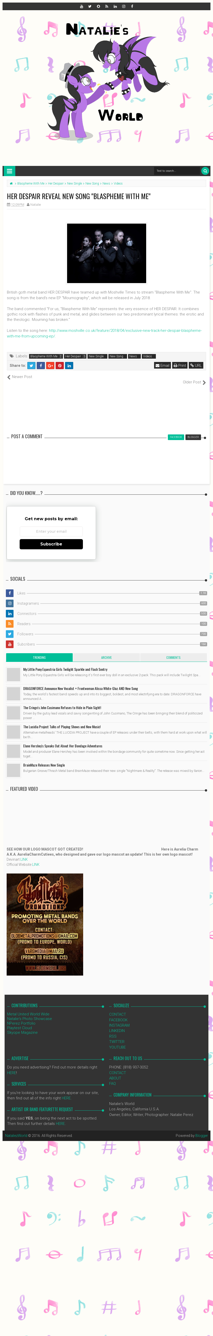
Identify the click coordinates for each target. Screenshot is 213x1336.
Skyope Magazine (22, 1027)
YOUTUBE (117, 1041)
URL (196, 365)
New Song (116, 356)
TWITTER (116, 1036)
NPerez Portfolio (21, 1018)
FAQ (112, 1078)
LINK (24, 854)
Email (162, 365)
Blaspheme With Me (43, 356)
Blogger (201, 1130)
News (133, 356)
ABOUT (115, 1073)
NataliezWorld (16, 1130)
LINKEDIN (117, 1025)
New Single (96, 356)
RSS (113, 1030)
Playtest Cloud (19, 1022)
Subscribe (51, 538)
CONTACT (117, 1009)
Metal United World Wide (28, 1008)
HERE (11, 1067)
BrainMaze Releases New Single (44, 759)
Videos (147, 356)
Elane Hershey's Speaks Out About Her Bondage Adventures (62, 740)
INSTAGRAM (119, 1020)
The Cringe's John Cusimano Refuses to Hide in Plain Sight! (62, 702)
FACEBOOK (118, 1014)
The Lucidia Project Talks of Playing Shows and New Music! (62, 721)
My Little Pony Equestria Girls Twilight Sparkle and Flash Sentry (65, 663)
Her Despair (73, 356)
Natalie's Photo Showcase (29, 1013)
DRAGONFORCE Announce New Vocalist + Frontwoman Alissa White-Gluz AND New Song (80, 683)
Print (180, 365)
